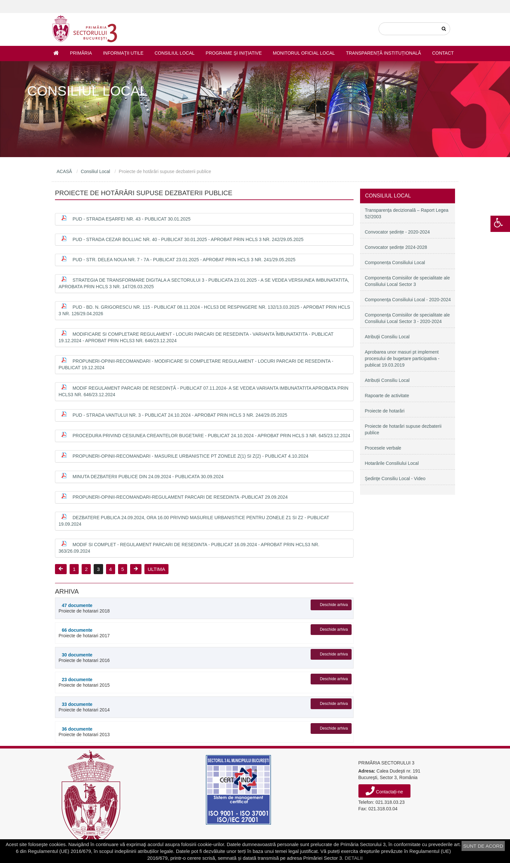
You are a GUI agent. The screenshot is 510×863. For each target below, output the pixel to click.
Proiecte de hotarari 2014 (101, 707)
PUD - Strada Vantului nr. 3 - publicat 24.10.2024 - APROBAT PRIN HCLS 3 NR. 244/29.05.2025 (180, 415)
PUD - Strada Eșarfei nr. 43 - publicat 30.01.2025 (132, 219)
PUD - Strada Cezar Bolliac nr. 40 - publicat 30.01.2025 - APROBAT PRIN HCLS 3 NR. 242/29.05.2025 (188, 239)
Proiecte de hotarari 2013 (101, 731)
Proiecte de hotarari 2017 (101, 632)
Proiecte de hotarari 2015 (101, 682)
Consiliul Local (174, 53)
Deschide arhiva (334, 604)
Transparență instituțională (383, 53)
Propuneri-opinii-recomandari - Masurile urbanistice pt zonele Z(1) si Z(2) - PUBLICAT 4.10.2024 (190, 456)
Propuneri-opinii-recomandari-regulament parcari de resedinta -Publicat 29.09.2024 (180, 497)
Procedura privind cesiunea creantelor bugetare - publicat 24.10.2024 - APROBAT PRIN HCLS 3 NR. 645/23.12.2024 (211, 435)
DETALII (354, 858)
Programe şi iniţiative (234, 53)
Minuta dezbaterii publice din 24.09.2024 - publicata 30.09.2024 (148, 476)
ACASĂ (64, 171)
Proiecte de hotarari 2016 (101, 657)
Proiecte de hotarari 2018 (101, 608)
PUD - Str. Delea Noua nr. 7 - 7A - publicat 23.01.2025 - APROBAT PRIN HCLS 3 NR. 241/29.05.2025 (184, 259)
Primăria (81, 53)
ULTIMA (156, 569)
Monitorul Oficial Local (304, 53)
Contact (443, 53)
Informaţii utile (123, 53)
